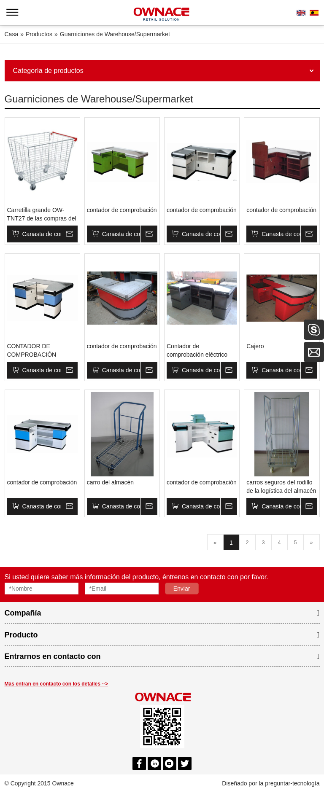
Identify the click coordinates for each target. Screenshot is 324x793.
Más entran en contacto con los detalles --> (56, 684)
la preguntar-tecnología (289, 783)
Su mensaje (69, 234)
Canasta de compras (41, 234)
